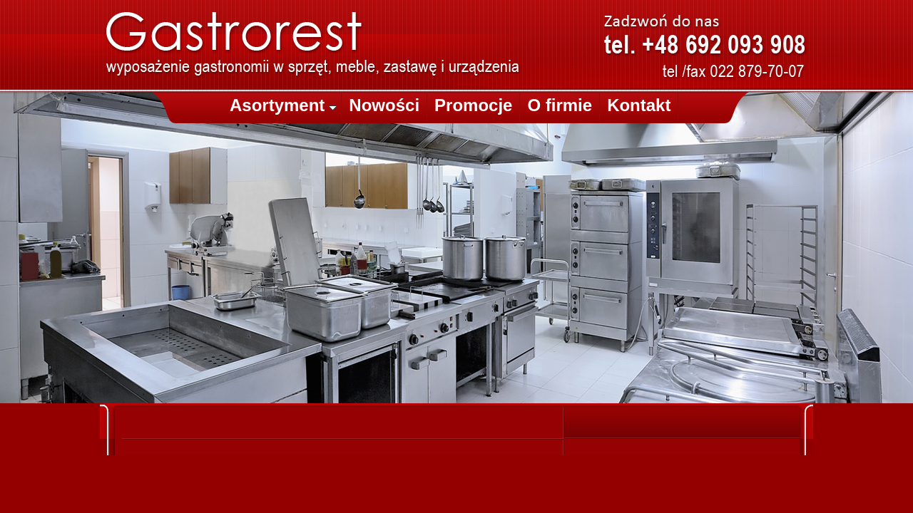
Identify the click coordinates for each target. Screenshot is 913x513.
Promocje (473, 105)
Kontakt (638, 105)
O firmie (559, 105)
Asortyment (283, 105)
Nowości (384, 105)
